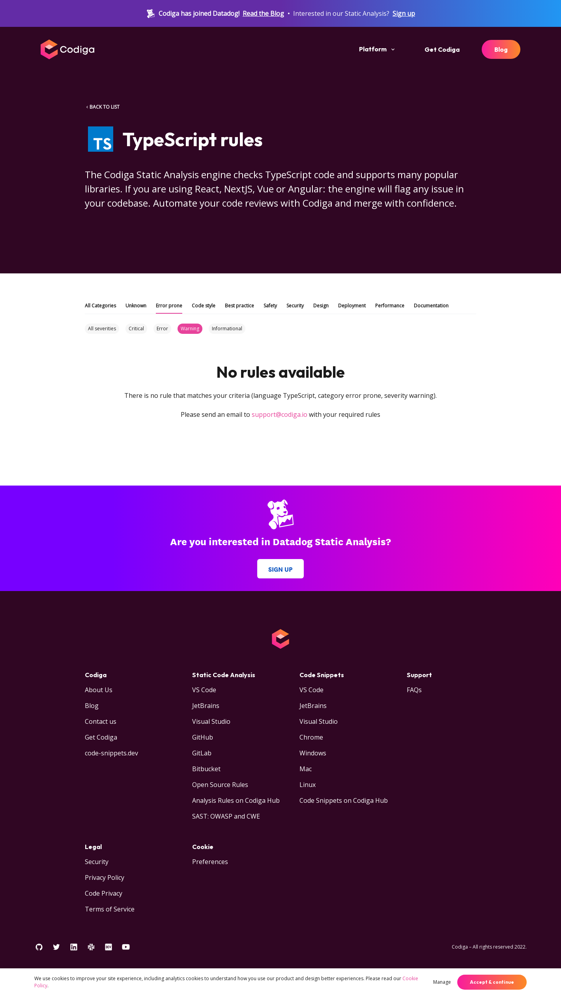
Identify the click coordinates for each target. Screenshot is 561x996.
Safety (270, 305)
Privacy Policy (104, 877)
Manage (442, 982)
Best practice (239, 305)
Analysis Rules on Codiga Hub (236, 800)
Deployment (352, 305)
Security (295, 305)
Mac (305, 768)
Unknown (135, 305)
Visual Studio (211, 721)
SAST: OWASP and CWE (226, 816)
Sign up (404, 13)
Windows (312, 753)
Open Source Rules (220, 784)
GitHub (202, 737)
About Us (98, 689)
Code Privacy (103, 893)
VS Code (204, 689)
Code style (203, 305)
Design (321, 305)
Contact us (100, 721)
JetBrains (205, 705)
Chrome (311, 737)
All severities (102, 328)
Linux (307, 784)
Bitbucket (206, 768)
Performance (389, 305)
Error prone (169, 305)
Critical (136, 328)
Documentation (431, 305)
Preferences (210, 861)
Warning (190, 328)
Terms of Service (110, 909)
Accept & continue (492, 982)
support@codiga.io (279, 414)
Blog (501, 49)
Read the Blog (263, 13)
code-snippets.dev (111, 753)
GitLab (201, 753)
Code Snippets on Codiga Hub (343, 800)
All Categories (100, 305)
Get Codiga (442, 49)
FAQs (414, 689)
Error (162, 328)
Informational (227, 328)
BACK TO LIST (102, 107)
